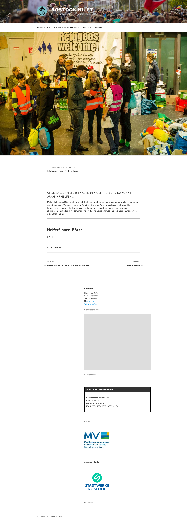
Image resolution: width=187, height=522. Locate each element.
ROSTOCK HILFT (72, 10)
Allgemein (56, 247)
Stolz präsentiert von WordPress (49, 516)
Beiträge (87, 27)
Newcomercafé (43, 27)
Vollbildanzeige (90, 375)
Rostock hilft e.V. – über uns (66, 27)
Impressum (100, 27)
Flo (73, 167)
